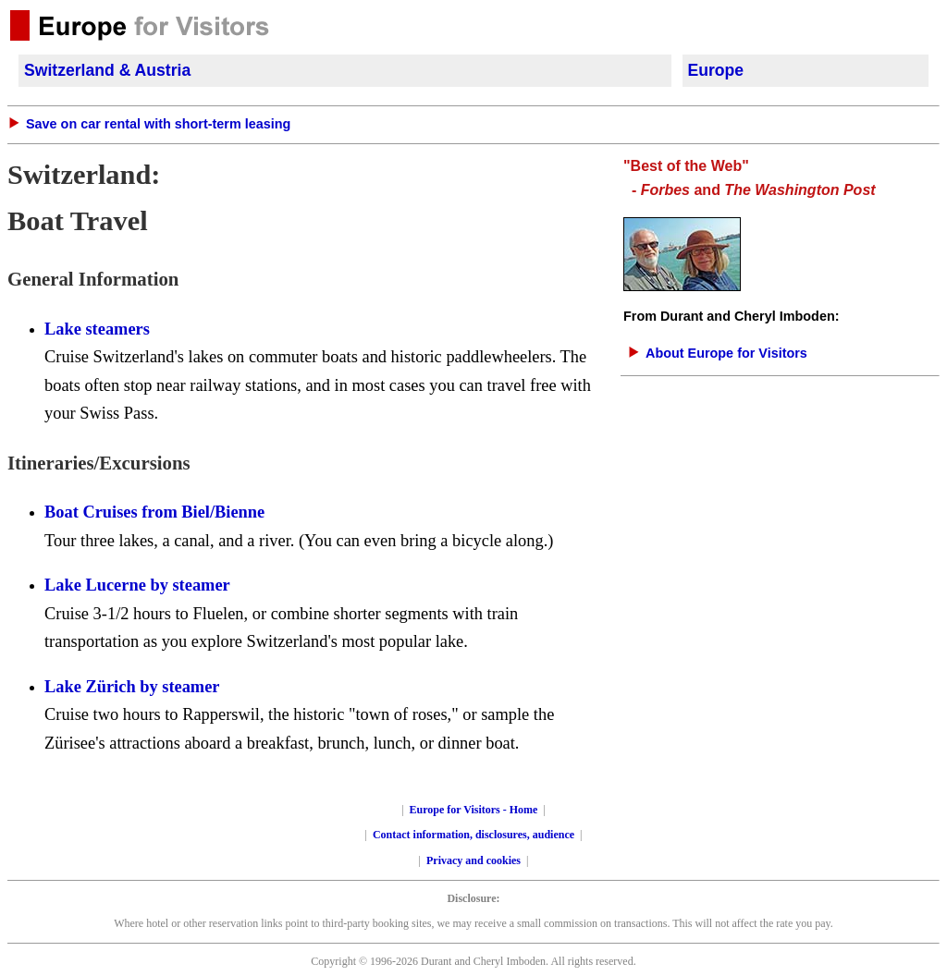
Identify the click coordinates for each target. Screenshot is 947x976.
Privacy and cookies (473, 860)
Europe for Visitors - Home (474, 809)
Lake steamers (97, 329)
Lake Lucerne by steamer (137, 585)
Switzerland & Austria (107, 70)
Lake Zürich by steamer (132, 686)
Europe (716, 70)
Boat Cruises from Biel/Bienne (154, 512)
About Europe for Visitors (726, 353)
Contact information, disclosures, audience (473, 834)
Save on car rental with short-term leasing (158, 123)
